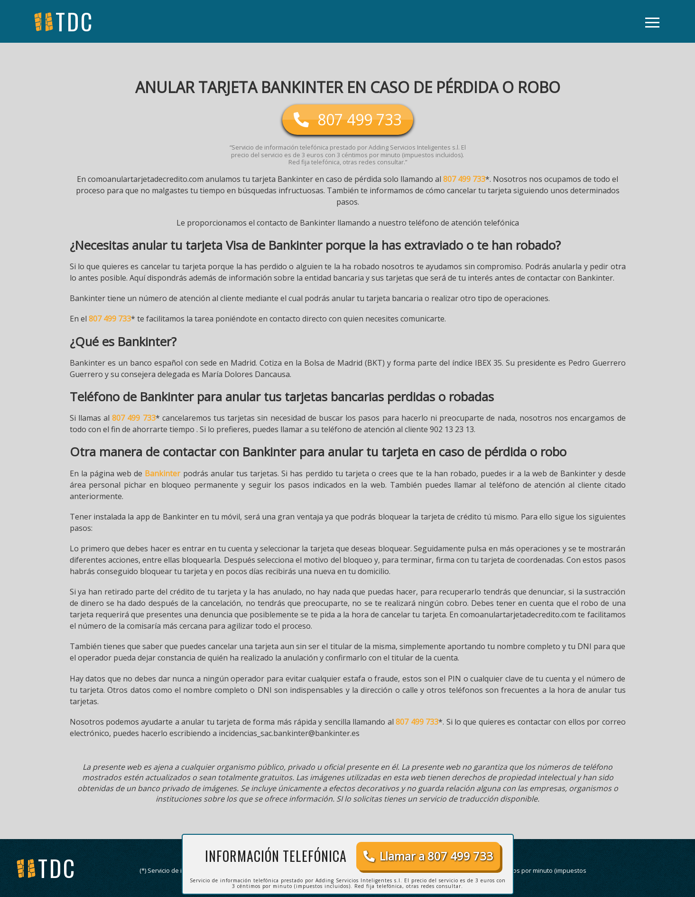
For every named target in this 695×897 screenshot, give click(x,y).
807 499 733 (464, 179)
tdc (57, 868)
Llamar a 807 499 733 (428, 856)
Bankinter (162, 473)
